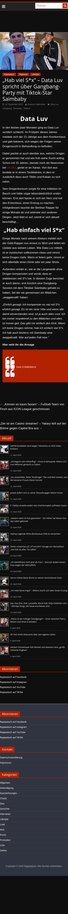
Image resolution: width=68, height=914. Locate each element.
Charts (3, 798)
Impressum (5, 762)
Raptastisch (9, 74)
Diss (2, 803)
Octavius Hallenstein (36, 104)
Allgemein (23, 74)
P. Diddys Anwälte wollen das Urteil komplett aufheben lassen (38, 505)
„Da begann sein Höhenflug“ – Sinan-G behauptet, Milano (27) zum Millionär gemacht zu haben (38, 463)
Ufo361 (11, 167)
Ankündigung (6, 788)
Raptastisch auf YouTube (12, 687)
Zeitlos (3, 850)
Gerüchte (5, 809)
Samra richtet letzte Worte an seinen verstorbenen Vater (36, 577)
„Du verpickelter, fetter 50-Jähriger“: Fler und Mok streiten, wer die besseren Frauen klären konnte (38, 479)
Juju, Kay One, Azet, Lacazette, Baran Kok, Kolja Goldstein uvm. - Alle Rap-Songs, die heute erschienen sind (38, 605)
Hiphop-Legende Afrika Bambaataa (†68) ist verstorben (35, 533)
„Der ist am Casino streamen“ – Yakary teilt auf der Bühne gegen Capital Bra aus (33, 426)
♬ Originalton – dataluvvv (30, 375)
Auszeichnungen (8, 793)
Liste (2, 824)
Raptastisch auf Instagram (13, 682)
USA (2, 845)
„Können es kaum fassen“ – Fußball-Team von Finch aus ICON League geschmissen (32, 407)
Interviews (5, 814)
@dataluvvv (17, 356)
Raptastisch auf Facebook (13, 677)
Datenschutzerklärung (11, 757)
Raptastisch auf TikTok (11, 692)
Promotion (5, 840)
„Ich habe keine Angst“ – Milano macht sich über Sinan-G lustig (38, 590)
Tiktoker (26, 108)
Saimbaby (17, 108)
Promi (3, 835)
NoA (2, 829)
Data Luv (54, 104)
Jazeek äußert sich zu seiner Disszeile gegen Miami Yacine (36, 492)
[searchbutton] (65, 5)
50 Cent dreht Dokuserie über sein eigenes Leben (32, 634)
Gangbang (7, 108)
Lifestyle (35, 74)
